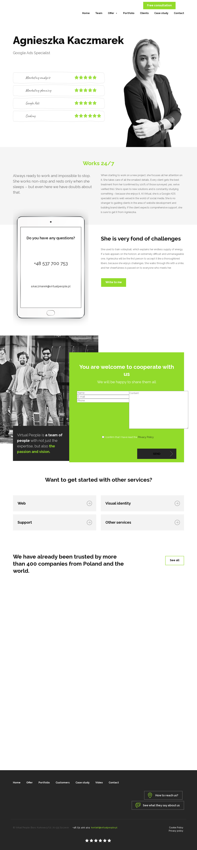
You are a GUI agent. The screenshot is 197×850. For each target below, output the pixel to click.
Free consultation (159, 5)
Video (99, 782)
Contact (179, 13)
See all (174, 560)
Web (22, 503)
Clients (144, 13)
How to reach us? (166, 795)
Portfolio (128, 13)
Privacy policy (177, 829)
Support (25, 522)
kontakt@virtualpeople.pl (104, 826)
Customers (63, 782)
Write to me (113, 282)
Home (86, 13)
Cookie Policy (177, 826)
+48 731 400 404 (81, 826)
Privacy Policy (146, 437)
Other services (119, 522)
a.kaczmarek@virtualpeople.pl (50, 286)
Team (98, 13)
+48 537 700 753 (51, 263)
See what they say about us (161, 804)
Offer (113, 13)
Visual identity (118, 503)
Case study (161, 13)
